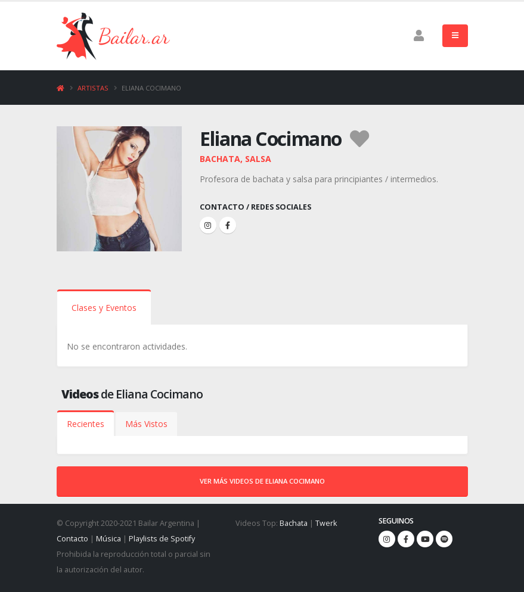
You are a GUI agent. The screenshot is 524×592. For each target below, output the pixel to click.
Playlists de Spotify (162, 539)
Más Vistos (146, 423)
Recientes (85, 423)
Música (108, 539)
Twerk (326, 523)
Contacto (72, 539)
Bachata (294, 523)
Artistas (92, 87)
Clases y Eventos (104, 307)
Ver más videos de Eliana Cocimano (262, 480)
